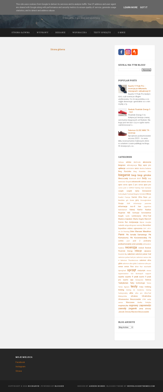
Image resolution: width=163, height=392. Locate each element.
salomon (131, 254)
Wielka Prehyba (144, 302)
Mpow (142, 222)
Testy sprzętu (102, 32)
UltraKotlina (146, 296)
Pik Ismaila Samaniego (136, 234)
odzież (130, 228)
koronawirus (146, 213)
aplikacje (121, 168)
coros (143, 181)
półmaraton (147, 244)
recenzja (131, 247)
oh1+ (149, 228)
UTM (144, 299)
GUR (128, 203)
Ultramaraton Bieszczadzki (129, 299)
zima (141, 308)
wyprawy (133, 305)
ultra (131, 293)
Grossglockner (145, 200)
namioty (139, 225)
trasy (141, 287)
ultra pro (138, 293)
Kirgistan (121, 213)
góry (137, 200)
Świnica (148, 280)
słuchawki (147, 267)
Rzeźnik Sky (122, 254)
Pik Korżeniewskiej (138, 238)
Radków (121, 248)
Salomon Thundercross (129, 260)
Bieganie (60, 32)
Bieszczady (123, 178)
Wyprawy (43, 32)
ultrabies (134, 296)
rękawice (147, 251)
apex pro (147, 165)
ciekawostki (136, 182)
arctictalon (130, 168)
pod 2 (136, 241)
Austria (142, 168)
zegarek (132, 308)
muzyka (148, 222)
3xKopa (121, 162)
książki (121, 216)
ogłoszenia (138, 228)
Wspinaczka (79, 32)
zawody (122, 308)
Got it (143, 7)
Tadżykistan (123, 283)
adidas (128, 162)
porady (139, 244)
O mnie (121, 32)
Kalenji (132, 210)
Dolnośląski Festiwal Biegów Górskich (132, 194)
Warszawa (130, 302)
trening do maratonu (135, 290)
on (119, 231)
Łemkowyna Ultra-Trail (141, 216)
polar (134, 244)
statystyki (141, 270)
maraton (128, 219)
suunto (121, 277)
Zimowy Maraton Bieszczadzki (137, 312)
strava (149, 270)
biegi (133, 175)
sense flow (129, 266)
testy (134, 286)
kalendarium (122, 210)
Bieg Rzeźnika (124, 171)
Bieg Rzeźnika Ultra (142, 171)
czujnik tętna (133, 191)
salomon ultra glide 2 (130, 263)
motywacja (133, 222)
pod (128, 241)
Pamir (121, 234)
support (148, 274)
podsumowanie (124, 244)
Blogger (59, 386)
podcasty (147, 241)
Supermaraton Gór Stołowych (130, 274)
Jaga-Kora (147, 206)
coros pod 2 (123, 188)
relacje (138, 250)
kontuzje (136, 213)
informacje (122, 206)
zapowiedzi (145, 305)
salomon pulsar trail (143, 254)
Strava (19, 371)
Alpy (140, 165)
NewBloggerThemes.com (141, 386)
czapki (121, 191)
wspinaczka (123, 305)
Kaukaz (148, 210)
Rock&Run (33, 386)
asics (137, 168)
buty (144, 178)
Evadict (121, 197)
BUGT (139, 178)
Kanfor (140, 210)
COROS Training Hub (136, 188)
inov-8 (132, 206)
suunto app (128, 280)
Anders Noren (97, 386)
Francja (127, 197)
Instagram (20, 366)
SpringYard (122, 270)
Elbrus (148, 194)
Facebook (20, 362)
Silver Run (139, 267)
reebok (141, 248)
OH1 (144, 228)
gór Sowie (130, 200)
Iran (139, 206)
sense (120, 266)
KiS (128, 213)
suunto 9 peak (131, 277)
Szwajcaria (139, 280)
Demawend (146, 191)
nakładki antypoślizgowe (127, 225)
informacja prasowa (142, 203)
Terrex (149, 283)
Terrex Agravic (123, 287)
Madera (121, 219)
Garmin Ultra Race (139, 197)
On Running (125, 231)
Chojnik (128, 182)
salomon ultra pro (144, 263)
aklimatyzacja (132, 165)
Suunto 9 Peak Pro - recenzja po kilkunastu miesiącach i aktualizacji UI (139, 88)
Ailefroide (137, 162)
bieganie (124, 175)
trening (121, 290)
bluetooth (132, 178)
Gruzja (120, 203)
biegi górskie (144, 175)
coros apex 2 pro (130, 185)
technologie (140, 283)
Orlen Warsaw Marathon (140, 231)
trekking (148, 287)
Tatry (132, 283)
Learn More (131, 7)
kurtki (128, 216)
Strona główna (21, 32)
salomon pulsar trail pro (127, 257)
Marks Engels (138, 219)
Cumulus (148, 188)
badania (148, 168)
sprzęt (131, 270)
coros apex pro (144, 185)
